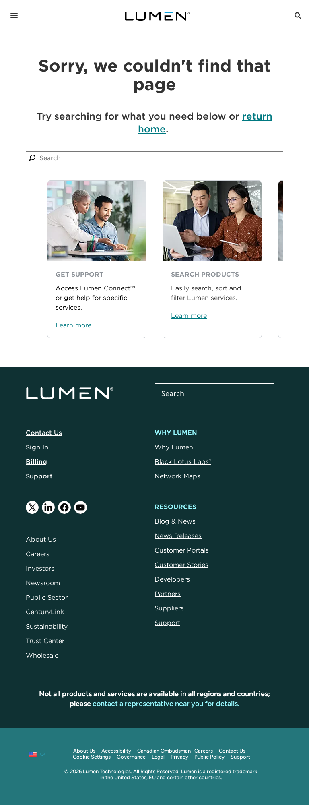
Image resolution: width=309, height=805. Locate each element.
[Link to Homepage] (161, 16)
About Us (84, 751)
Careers (203, 751)
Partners (167, 594)
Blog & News (175, 521)
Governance (131, 757)
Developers (172, 579)
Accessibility (116, 751)
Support (39, 476)
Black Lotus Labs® (182, 461)
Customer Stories (181, 565)
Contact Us (44, 432)
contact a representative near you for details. (166, 703)
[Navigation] (14, 16)
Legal (158, 757)
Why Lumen (173, 447)
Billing (36, 461)
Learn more (73, 325)
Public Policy (209, 757)
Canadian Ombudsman (164, 751)
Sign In (37, 447)
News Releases (178, 536)
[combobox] (154, 157)
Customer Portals (181, 550)
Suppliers (169, 608)
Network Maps (177, 476)
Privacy (179, 757)
